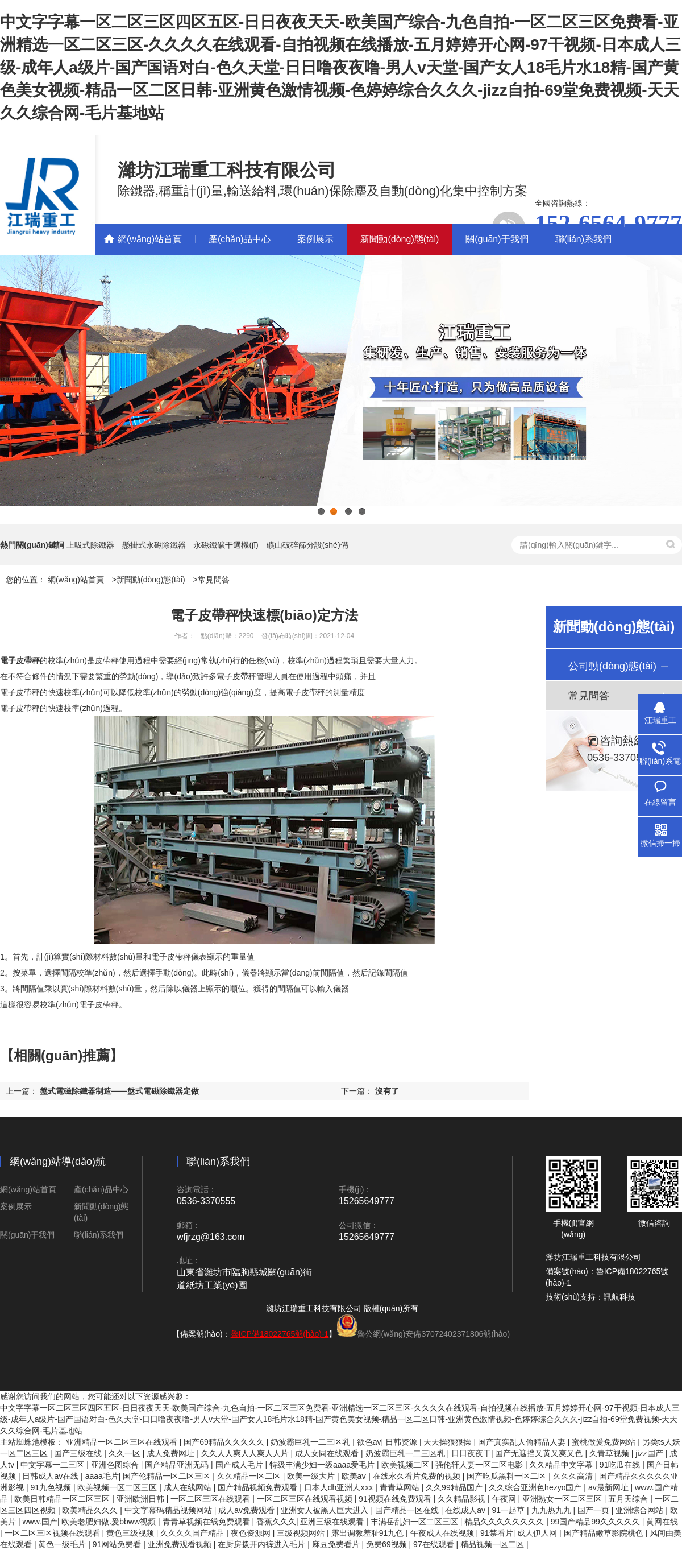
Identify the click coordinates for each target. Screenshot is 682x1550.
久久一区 (126, 1453)
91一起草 (509, 1510)
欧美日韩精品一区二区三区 (63, 1498)
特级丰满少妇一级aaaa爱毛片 (323, 1464)
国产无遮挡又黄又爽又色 (540, 1453)
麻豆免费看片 (337, 1544)
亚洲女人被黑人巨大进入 (326, 1510)
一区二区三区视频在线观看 (53, 1532)
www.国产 (39, 1521)
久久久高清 (574, 1476)
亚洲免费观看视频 (181, 1544)
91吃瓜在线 (621, 1464)
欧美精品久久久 (91, 1510)
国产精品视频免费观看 (259, 1487)
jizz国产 (650, 1453)
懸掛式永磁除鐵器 (154, 544)
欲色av (369, 1441)
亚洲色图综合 (116, 1464)
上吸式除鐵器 (90, 544)
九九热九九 (552, 1510)
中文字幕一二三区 (53, 1464)
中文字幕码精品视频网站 (169, 1510)
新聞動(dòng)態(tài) (399, 239)
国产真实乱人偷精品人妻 (523, 1441)
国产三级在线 (79, 1453)
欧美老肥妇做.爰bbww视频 (109, 1521)
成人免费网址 (172, 1453)
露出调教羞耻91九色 (368, 1532)
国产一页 (594, 1510)
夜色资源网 (252, 1532)
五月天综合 (629, 1498)
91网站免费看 (118, 1544)
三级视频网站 (302, 1532)
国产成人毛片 (240, 1464)
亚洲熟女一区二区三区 (563, 1498)
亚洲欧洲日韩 (142, 1498)
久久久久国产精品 (193, 1532)
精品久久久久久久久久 (505, 1521)
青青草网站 (401, 1487)
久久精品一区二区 (250, 1476)
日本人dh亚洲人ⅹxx (339, 1487)
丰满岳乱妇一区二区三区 (415, 1521)
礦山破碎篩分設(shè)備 (307, 544)
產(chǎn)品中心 (240, 239)
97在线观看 (434, 1544)
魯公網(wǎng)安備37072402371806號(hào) (433, 1333)
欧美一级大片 (312, 1476)
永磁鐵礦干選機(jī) (225, 544)
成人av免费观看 (247, 1510)
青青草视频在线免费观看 (207, 1521)
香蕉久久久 (276, 1521)
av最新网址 (609, 1487)
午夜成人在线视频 (443, 1532)
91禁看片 (496, 1532)
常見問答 (214, 579)
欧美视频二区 (406, 1464)
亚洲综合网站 (641, 1510)
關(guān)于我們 (496, 239)
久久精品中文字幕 (562, 1464)
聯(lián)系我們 (583, 239)
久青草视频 (610, 1453)
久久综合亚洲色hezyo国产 (536, 1487)
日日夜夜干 (471, 1453)
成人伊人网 (538, 1532)
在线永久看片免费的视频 (418, 1476)
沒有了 (387, 1091)
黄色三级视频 (131, 1532)
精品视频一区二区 (493, 1544)
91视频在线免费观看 (396, 1498)
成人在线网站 (189, 1487)
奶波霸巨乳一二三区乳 (311, 1441)
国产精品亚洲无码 (178, 1464)
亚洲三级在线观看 (333, 1521)
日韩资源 (402, 1441)
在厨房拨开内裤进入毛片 (262, 1544)
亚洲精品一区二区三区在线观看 (123, 1441)
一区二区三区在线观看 (211, 1498)
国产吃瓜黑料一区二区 (507, 1476)
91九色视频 (51, 1487)
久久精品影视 (463, 1498)
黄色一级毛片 (63, 1544)
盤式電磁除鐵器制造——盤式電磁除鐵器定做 (119, 1091)
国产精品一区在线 (408, 1510)
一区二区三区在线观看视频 (306, 1498)
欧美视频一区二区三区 (118, 1487)
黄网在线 (662, 1521)
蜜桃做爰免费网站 (605, 1441)
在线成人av (466, 1510)
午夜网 (505, 1498)
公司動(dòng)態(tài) (612, 666)
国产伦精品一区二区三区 (168, 1476)
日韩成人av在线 (51, 1476)
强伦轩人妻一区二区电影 (480, 1464)
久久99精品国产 (455, 1487)
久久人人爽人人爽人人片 (246, 1453)
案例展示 (315, 239)
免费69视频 (387, 1544)
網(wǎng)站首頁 (150, 239)
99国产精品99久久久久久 (596, 1521)
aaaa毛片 (102, 1476)
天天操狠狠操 (448, 1441)
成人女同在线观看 (328, 1453)
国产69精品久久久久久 (225, 1441)
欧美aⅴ (355, 1476)
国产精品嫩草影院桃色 (605, 1532)
